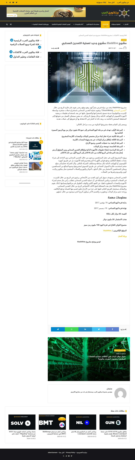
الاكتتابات (105, 24)
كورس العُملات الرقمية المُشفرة (61, 24)
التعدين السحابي (119, 110)
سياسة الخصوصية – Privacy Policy (76, 452)
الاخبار (126, 24)
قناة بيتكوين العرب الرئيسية (26, 40)
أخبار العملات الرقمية (120, 350)
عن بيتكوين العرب (123, 2)
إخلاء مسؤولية (101, 2)
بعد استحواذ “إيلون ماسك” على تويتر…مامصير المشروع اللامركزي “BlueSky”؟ (18, 154)
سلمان (121, 48)
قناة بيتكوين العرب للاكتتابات (25, 52)
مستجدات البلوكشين (92, 24)
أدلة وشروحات (79, 24)
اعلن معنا (111, 2)
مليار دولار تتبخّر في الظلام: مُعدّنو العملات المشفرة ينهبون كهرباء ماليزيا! (107, 358)
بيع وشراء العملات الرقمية (41, 24)
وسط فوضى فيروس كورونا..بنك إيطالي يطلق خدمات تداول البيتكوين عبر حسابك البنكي (18, 166)
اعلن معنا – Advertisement (56, 452)
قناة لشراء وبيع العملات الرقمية (24, 44)
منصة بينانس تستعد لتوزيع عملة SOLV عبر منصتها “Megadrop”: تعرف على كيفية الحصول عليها (22, 434)
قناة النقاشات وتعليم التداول (26, 57)
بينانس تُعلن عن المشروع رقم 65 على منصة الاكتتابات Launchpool (83, 433)
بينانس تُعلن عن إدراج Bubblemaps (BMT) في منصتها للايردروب (54, 433)
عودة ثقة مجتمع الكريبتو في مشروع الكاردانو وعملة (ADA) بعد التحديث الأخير (17, 144)
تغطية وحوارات (115, 24)
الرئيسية (123, 35)
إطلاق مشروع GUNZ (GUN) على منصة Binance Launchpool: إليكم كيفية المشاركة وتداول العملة (114, 434)
